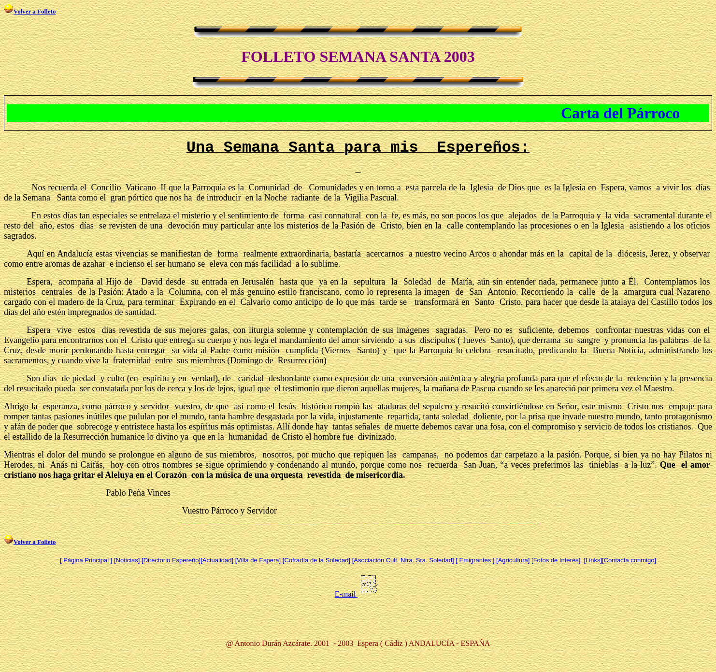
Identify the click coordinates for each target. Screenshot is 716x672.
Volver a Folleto (35, 11)
